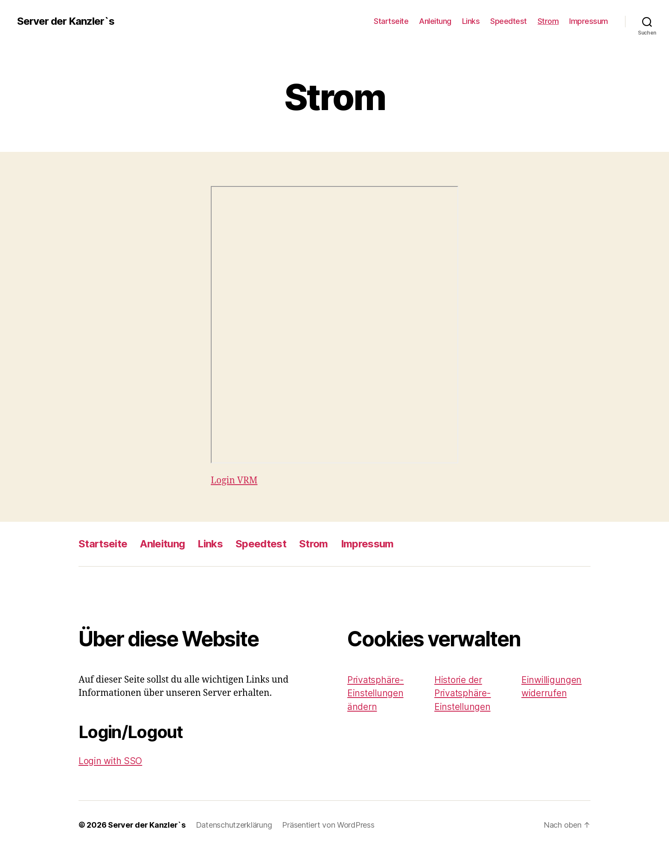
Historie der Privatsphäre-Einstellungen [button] (462, 693)
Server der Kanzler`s (65, 21)
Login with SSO (110, 761)
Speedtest (508, 21)
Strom (548, 21)
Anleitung (435, 21)
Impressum (588, 21)
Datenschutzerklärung (234, 824)
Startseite (391, 21)
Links (471, 21)
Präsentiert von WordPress (328, 824)
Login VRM (234, 480)
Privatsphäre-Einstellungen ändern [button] (375, 693)
